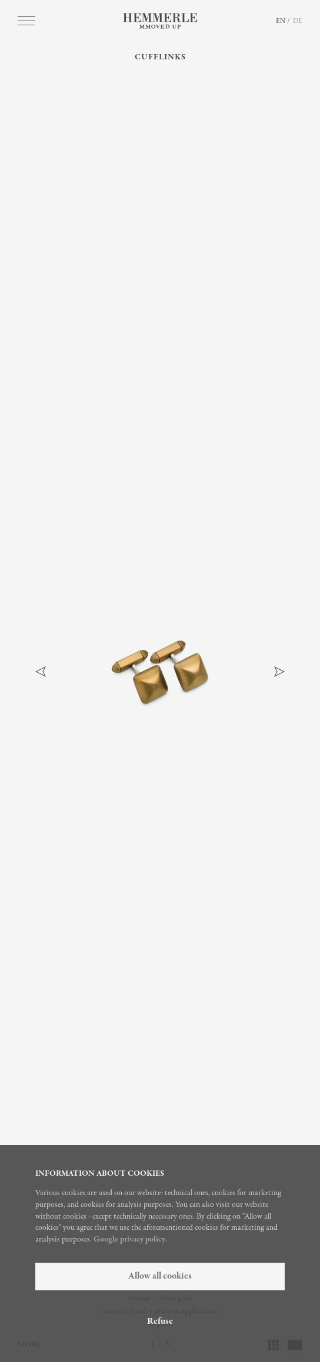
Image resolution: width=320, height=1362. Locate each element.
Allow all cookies (160, 1276)
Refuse (160, 1321)
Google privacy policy (129, 1239)
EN (280, 21)
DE (297, 21)
